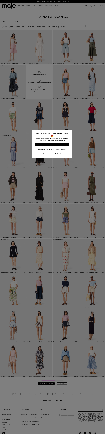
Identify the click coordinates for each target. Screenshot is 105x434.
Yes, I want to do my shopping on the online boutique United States (52, 144)
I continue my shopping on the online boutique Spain (52, 149)
